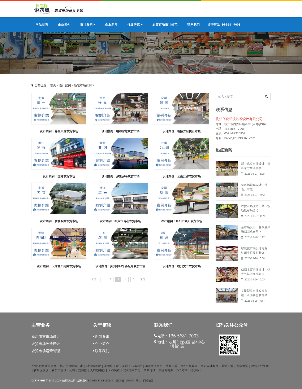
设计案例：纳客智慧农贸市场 (120, 131)
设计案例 (65, 85)
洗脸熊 (82, 370)
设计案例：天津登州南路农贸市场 (59, 266)
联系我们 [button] (193, 24)
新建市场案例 (83, 85)
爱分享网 (50, 366)
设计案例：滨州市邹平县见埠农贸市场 (120, 266)
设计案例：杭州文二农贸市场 (182, 266)
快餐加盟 (171, 366)
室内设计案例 (209, 366)
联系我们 (101, 350)
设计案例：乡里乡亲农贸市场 (120, 176)
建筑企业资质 (260, 366)
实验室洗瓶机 (154, 366)
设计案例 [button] (87, 24)
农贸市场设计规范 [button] (165, 24)
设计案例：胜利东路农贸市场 (60, 221)
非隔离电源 (166, 370)
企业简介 (101, 343)
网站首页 (42, 24)
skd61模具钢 (189, 366)
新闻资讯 (101, 336)
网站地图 (148, 380)
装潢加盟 (227, 366)
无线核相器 (97, 370)
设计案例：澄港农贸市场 (59, 176)
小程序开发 (111, 366)
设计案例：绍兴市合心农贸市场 (120, 221)
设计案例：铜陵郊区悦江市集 (182, 131)
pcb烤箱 (181, 370)
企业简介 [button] (64, 24)
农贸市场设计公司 (63, 370)
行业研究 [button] (135, 24)
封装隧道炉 (93, 366)
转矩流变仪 (41, 370)
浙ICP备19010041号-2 (128, 380)
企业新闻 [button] (111, 24)
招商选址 (149, 370)
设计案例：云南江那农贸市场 (182, 176)
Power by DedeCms (100, 380)
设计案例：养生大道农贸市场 (59, 131)
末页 (142, 279)
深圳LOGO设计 (132, 366)
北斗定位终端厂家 (71, 366)
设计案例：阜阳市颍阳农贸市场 (181, 221)
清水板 (194, 370)
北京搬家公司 (132, 370)
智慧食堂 (242, 366)
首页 (53, 85)
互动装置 (114, 370)
